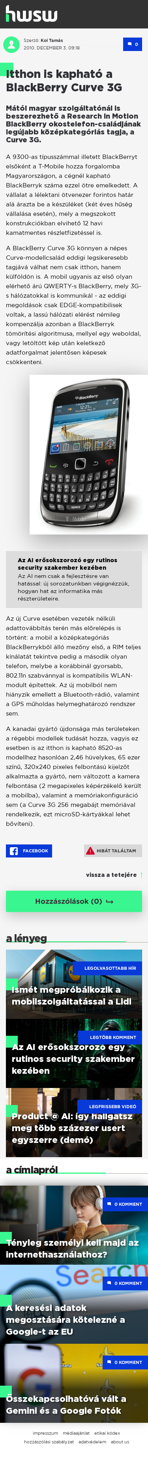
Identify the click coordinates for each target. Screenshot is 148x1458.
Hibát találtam (111, 850)
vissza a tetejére (111, 875)
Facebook (29, 851)
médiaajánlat (76, 1433)
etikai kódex (107, 1433)
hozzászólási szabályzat (49, 1441)
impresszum (45, 1433)
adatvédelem (92, 1441)
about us (120, 1441)
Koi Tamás (52, 40)
